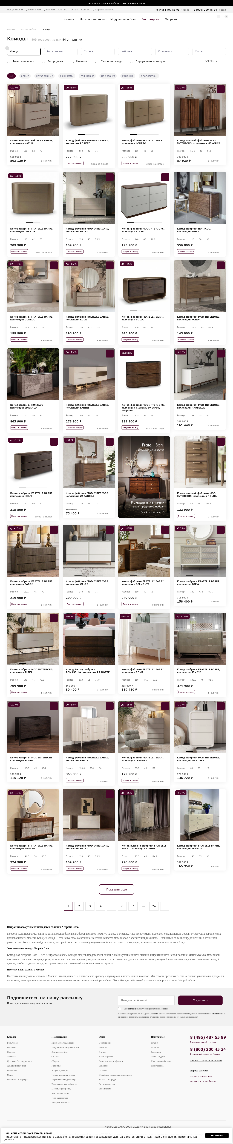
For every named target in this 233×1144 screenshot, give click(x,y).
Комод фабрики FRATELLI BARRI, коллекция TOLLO (143, 318)
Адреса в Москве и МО (201, 1076)
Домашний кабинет (16, 1065)
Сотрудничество (107, 1084)
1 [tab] (22, 134)
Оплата (55, 1056)
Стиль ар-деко (158, 1056)
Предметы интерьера (17, 1079)
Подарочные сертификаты (64, 1084)
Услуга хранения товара (63, 1075)
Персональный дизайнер (63, 1079)
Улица (10, 1075)
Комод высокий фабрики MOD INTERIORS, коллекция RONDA (197, 494)
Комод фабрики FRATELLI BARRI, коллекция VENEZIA (198, 847)
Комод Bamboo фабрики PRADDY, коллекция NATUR (31, 142)
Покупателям (59, 1037)
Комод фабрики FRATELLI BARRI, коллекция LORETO (87, 142)
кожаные (127, 75)
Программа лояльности (62, 1042)
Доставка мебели (59, 1052)
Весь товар (12, 1042)
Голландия (156, 1052)
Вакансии (103, 1065)
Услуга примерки (59, 1070)
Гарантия (56, 1065)
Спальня (11, 1052)
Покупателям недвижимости (65, 1047)
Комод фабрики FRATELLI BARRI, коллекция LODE (87, 318)
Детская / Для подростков (19, 1061)
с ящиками (66, 75)
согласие (132, 1009)
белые (25, 75)
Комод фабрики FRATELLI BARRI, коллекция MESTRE (31, 847)
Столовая (11, 1056)
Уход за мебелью (59, 1098)
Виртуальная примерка (150, 61)
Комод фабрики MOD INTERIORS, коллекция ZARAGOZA (87, 494)
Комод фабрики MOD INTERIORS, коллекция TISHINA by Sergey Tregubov (143, 407)
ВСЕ (11, 75)
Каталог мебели (28, 29)
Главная (11, 29)
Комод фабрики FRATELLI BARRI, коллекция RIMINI (198, 671)
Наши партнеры (106, 1056)
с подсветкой (148, 75)
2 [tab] (29, 134)
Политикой (218, 1013)
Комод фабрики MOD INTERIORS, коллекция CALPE (87, 582)
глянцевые (87, 75)
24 (154, 906)
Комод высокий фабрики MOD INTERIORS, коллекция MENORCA (198, 142)
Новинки (81, 61)
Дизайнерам (33, 9)
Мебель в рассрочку (61, 1088)
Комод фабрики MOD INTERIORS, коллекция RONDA (198, 318)
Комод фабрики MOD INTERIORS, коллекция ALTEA (143, 230)
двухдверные (44, 75)
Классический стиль (161, 1061)
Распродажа (55, 61)
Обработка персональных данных (115, 1075)
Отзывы (62, 9)
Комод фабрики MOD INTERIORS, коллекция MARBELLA (198, 406)
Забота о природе (107, 1079)
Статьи (102, 1052)
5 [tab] (158, 222)
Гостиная (11, 1047)
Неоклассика (157, 1065)
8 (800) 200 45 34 (205, 9)
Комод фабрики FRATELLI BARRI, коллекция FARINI (87, 406)
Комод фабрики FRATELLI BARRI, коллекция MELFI (31, 494)
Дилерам (49, 9)
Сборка (55, 1061)
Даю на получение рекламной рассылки (146, 1009)
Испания (155, 1047)
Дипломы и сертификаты (111, 1061)
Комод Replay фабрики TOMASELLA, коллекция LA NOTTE (88, 671)
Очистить (211, 60)
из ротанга (108, 75)
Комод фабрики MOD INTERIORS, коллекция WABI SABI (198, 759)
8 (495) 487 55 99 (168, 9)
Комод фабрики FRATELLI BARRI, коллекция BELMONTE (143, 582)
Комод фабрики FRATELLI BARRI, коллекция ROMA (198, 582)
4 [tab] (43, 134)
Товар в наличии (23, 61)
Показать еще (116, 889)
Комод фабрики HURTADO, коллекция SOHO (194, 230)
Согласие (154, 1013)
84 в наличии (72, 39)
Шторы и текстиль (60, 1102)
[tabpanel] (33, 110)
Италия (154, 1042)
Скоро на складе (111, 61)
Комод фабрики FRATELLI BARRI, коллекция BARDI (31, 582)
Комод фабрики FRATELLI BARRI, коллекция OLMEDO (31, 318)
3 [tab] (36, 134)
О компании (104, 1042)
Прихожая (12, 1070)
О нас (102, 1037)
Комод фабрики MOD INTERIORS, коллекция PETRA (87, 230)
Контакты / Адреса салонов (97, 9)
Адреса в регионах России (203, 1081)
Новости (103, 1047)
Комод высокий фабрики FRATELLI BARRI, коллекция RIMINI (144, 847)
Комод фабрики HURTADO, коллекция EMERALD (27, 406)
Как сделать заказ (60, 1093)
